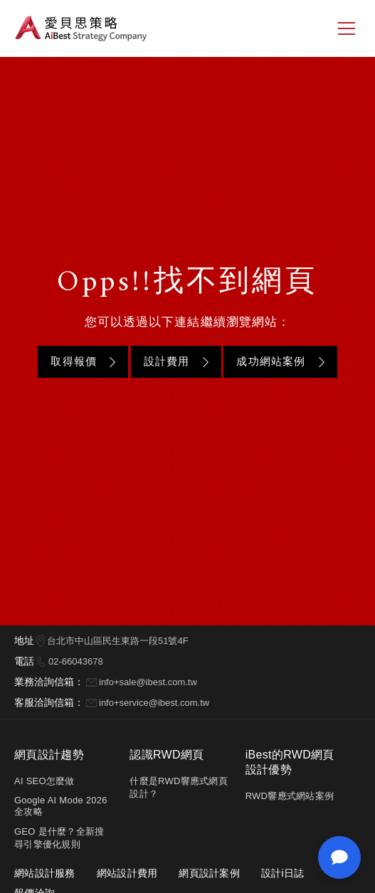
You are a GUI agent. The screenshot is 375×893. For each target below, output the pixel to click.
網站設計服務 (44, 873)
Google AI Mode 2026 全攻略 (60, 806)
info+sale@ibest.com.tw (148, 682)
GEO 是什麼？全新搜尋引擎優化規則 (59, 838)
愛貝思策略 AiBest (80, 28)
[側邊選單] (346, 28)
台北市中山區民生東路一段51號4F (118, 640)
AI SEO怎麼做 (44, 781)
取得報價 (74, 361)
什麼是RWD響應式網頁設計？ (179, 787)
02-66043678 (75, 661)
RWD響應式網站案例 (289, 796)
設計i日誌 (283, 873)
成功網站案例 (270, 361)
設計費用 (167, 361)
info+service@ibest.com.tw (154, 702)
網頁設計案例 (209, 873)
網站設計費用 (127, 873)
